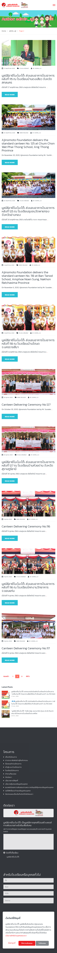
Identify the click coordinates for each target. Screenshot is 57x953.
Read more (10, 94)
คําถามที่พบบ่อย (10, 876)
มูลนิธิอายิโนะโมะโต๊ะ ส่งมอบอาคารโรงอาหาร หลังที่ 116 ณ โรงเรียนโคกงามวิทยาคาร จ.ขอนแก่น (28, 587)
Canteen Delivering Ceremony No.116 (26, 526)
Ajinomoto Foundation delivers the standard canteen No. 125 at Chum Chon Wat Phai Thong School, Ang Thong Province (28, 145)
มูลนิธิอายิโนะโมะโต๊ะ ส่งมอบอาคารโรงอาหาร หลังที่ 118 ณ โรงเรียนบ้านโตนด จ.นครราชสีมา (28, 343)
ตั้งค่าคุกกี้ (12, 943)
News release (24, 133)
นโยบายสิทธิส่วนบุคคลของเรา (16, 935)
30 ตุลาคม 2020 (8, 397)
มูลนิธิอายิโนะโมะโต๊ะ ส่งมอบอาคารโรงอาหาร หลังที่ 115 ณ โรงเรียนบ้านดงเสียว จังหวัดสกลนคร (28, 79)
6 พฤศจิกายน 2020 (9, 265)
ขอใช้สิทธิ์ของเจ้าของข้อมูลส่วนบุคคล (17, 893)
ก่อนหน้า (6, 676)
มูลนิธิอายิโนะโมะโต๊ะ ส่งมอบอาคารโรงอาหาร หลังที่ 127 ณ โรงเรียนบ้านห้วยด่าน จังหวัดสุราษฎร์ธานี (28, 465)
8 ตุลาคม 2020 (8, 641)
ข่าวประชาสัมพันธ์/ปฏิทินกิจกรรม (16, 863)
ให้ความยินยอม (27, 943)
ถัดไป (27, 676)
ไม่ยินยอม (42, 943)
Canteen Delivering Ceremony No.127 (26, 404)
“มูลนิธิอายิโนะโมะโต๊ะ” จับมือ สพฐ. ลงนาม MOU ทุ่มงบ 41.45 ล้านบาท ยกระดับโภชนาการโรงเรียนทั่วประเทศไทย (32, 712)
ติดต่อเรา (8, 880)
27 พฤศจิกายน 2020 (9, 68)
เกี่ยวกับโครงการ (11, 860)
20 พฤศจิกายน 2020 (9, 133)
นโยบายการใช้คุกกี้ (11, 883)
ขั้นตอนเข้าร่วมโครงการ (13, 866)
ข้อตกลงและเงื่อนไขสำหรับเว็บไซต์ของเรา (19, 897)
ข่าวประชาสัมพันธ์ (24, 68)
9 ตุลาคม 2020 (8, 519)
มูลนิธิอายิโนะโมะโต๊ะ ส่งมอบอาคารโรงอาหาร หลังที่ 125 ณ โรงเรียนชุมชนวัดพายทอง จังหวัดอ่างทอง (28, 211)
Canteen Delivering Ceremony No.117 (26, 648)
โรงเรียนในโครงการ (12, 873)
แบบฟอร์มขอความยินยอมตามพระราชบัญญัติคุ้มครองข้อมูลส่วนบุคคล (29, 890)
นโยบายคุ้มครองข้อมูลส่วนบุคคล (16, 887)
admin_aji (38, 68)
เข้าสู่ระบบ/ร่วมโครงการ (13, 870)
